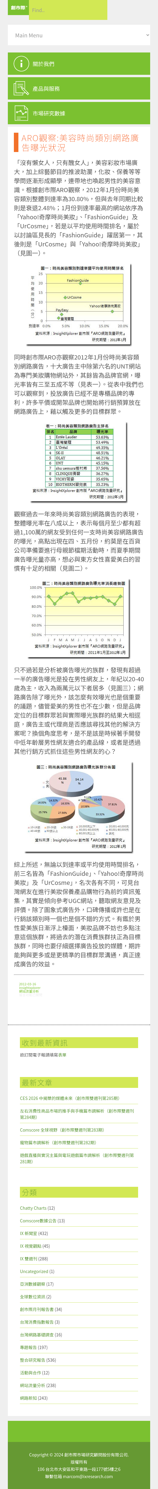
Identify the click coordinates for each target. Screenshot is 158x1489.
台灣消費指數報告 (37, 1322)
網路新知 (28, 1398)
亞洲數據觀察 (32, 1284)
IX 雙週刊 (28, 1259)
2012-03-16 (27, 983)
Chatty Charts (33, 1208)
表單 (62, 1055)
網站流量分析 (29, 991)
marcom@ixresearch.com (88, 1476)
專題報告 (28, 1347)
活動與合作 (30, 1373)
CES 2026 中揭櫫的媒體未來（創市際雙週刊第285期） (71, 1098)
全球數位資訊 (32, 1297)
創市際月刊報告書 (37, 1309)
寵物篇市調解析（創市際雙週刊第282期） (59, 1142)
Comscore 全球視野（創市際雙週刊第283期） (63, 1130)
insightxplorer (29, 987)
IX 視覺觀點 (30, 1246)
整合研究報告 (32, 1360)
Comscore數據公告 (38, 1221)
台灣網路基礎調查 (37, 1335)
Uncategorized (34, 1271)
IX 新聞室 (28, 1233)
